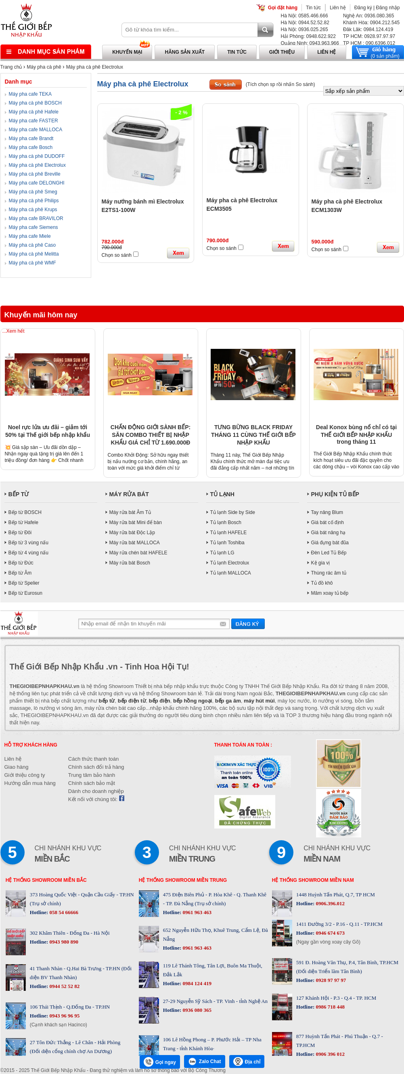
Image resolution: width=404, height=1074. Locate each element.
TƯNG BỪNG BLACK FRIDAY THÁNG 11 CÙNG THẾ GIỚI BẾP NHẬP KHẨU (253, 435)
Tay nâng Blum (327, 512)
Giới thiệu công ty (24, 775)
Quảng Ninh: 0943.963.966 (310, 43)
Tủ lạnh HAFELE (228, 532)
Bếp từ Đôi (20, 532)
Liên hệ (338, 7)
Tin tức (313, 7)
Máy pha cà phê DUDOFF (37, 156)
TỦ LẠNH (222, 494)
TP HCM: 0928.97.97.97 (369, 36)
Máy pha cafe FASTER (33, 121)
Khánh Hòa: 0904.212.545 (371, 22)
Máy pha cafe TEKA (30, 94)
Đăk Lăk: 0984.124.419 (368, 29)
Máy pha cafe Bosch (31, 147)
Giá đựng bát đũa (330, 542)
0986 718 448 (329, 1007)
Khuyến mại (127, 52)
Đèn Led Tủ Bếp (329, 553)
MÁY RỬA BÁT (129, 494)
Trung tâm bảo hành (91, 775)
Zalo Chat (204, 1061)
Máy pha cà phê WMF (32, 263)
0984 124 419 (196, 983)
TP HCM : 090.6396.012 (369, 43)
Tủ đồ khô (322, 583)
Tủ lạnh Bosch (225, 522)
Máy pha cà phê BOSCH (35, 103)
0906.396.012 (329, 903)
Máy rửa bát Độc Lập (132, 532)
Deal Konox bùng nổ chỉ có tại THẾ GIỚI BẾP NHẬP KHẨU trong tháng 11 (356, 434)
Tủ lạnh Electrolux (229, 563)
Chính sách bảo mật (91, 783)
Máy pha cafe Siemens (33, 227)
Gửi (248, 624)
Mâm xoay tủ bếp (330, 593)
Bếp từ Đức (20, 563)
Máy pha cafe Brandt (31, 138)
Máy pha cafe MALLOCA (36, 129)
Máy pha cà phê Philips (34, 200)
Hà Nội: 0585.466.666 (304, 16)
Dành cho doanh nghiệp (96, 791)
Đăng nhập (388, 7)
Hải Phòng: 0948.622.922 (308, 36)
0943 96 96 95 (64, 1016)
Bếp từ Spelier (24, 583)
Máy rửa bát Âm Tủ (130, 512)
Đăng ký (363, 7)
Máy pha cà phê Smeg (33, 192)
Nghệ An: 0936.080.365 (368, 16)
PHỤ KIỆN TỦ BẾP (335, 494)
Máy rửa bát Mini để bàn (135, 522)
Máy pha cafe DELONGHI (37, 183)
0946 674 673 (329, 933)
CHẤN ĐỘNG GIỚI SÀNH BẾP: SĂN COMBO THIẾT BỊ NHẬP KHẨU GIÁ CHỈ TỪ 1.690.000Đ (150, 435)
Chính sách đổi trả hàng (96, 767)
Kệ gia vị (320, 563)
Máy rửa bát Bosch (129, 563)
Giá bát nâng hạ (328, 532)
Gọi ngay (160, 1062)
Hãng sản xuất (185, 52)
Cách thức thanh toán (93, 759)
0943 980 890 (63, 942)
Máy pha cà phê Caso (32, 245)
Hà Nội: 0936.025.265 (304, 29)
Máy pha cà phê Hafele (34, 112)
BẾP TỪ (18, 494)
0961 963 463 (196, 912)
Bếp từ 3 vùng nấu (28, 542)
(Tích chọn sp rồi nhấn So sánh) (280, 84)
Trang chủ (11, 67)
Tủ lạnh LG (222, 553)
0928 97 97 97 (330, 980)
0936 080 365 (196, 1010)
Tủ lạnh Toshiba (227, 542)
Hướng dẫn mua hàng (30, 783)
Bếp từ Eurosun (25, 593)
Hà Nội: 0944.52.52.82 (305, 22)
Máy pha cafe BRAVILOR (36, 218)
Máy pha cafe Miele (30, 236)
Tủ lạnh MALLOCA (230, 573)
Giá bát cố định (327, 522)
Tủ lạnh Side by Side (232, 512)
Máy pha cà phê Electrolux (94, 67)
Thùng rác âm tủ (329, 573)
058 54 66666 (63, 912)
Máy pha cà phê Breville (35, 174)
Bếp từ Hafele (23, 522)
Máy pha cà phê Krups (33, 209)
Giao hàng (16, 767)
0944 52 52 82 (64, 986)
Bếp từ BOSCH (25, 512)
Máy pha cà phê (44, 67)
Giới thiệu (282, 52)
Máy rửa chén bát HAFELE (138, 553)
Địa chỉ (247, 1061)
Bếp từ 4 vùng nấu (28, 553)
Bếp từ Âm (20, 573)
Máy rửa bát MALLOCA (134, 542)
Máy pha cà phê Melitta (34, 254)
